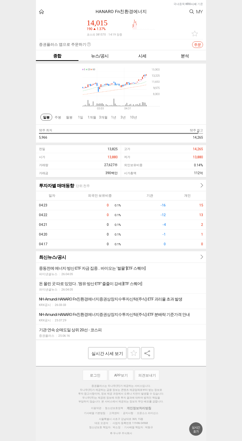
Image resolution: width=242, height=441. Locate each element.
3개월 (103, 117)
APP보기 (121, 375)
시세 (142, 55)
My (199, 12)
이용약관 (96, 408)
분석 (185, 55)
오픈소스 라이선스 (147, 413)
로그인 (95, 375)
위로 (196, 429)
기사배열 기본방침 (94, 413)
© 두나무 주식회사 (121, 433)
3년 (123, 117)
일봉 (46, 117)
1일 (80, 117)
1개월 (92, 117)
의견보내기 (147, 375)
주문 (197, 45)
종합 (57, 55)
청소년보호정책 (114, 408)
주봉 (58, 117)
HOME (41, 11)
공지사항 (128, 413)
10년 (133, 117)
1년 (113, 117)
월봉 (69, 117)
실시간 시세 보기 (107, 353)
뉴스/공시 (99, 55)
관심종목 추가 (195, 33)
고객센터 (114, 413)
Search (192, 11)
